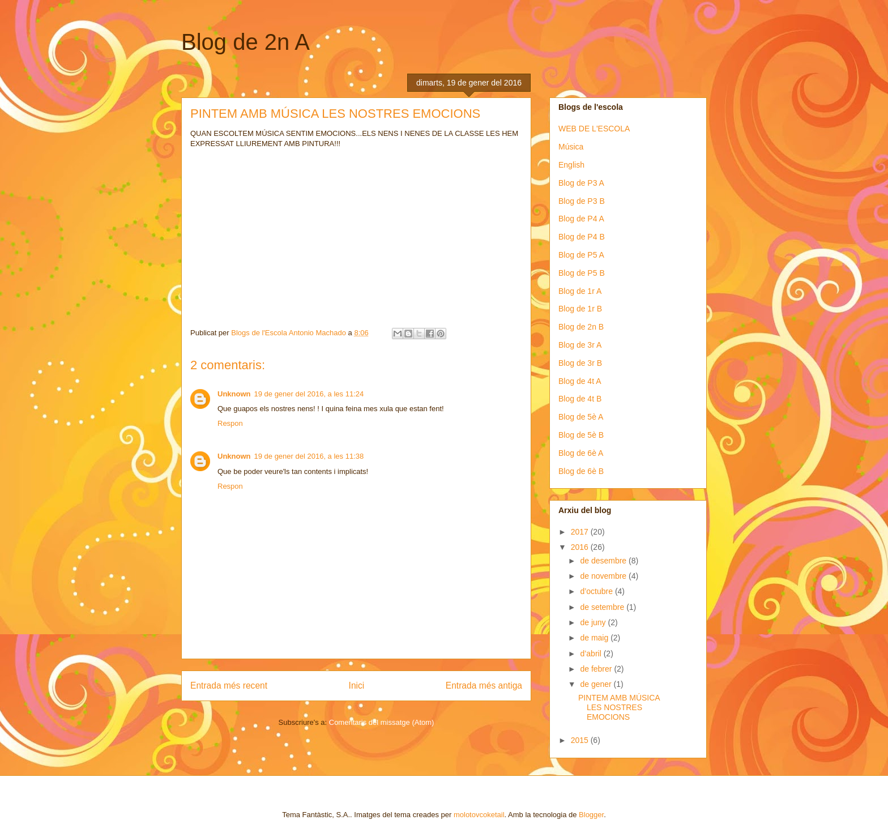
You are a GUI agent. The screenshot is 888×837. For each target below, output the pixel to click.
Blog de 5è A (580, 416)
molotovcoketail (479, 814)
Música (570, 146)
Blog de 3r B (580, 363)
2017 (581, 531)
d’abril (591, 653)
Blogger (591, 814)
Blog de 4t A (579, 381)
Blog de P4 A (581, 218)
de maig (595, 637)
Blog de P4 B (581, 236)
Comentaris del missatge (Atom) (381, 722)
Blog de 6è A (580, 453)
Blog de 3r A (579, 344)
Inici (357, 685)
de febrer (597, 668)
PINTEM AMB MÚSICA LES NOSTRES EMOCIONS (619, 707)
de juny (594, 622)
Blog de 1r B (580, 308)
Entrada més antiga (484, 685)
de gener (596, 684)
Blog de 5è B (581, 434)
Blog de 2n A (245, 41)
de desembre (604, 560)
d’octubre (597, 591)
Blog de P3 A (581, 182)
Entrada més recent (228, 685)
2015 (581, 740)
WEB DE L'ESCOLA (594, 128)
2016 (581, 547)
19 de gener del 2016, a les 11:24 (309, 394)
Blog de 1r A (579, 291)
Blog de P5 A (581, 254)
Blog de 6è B (581, 471)
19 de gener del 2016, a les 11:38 (309, 456)
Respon (230, 423)
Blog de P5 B (581, 272)
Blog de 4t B (579, 398)
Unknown (234, 394)
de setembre (603, 607)
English (571, 164)
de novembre (604, 575)
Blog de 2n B (581, 326)
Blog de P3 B (581, 201)
